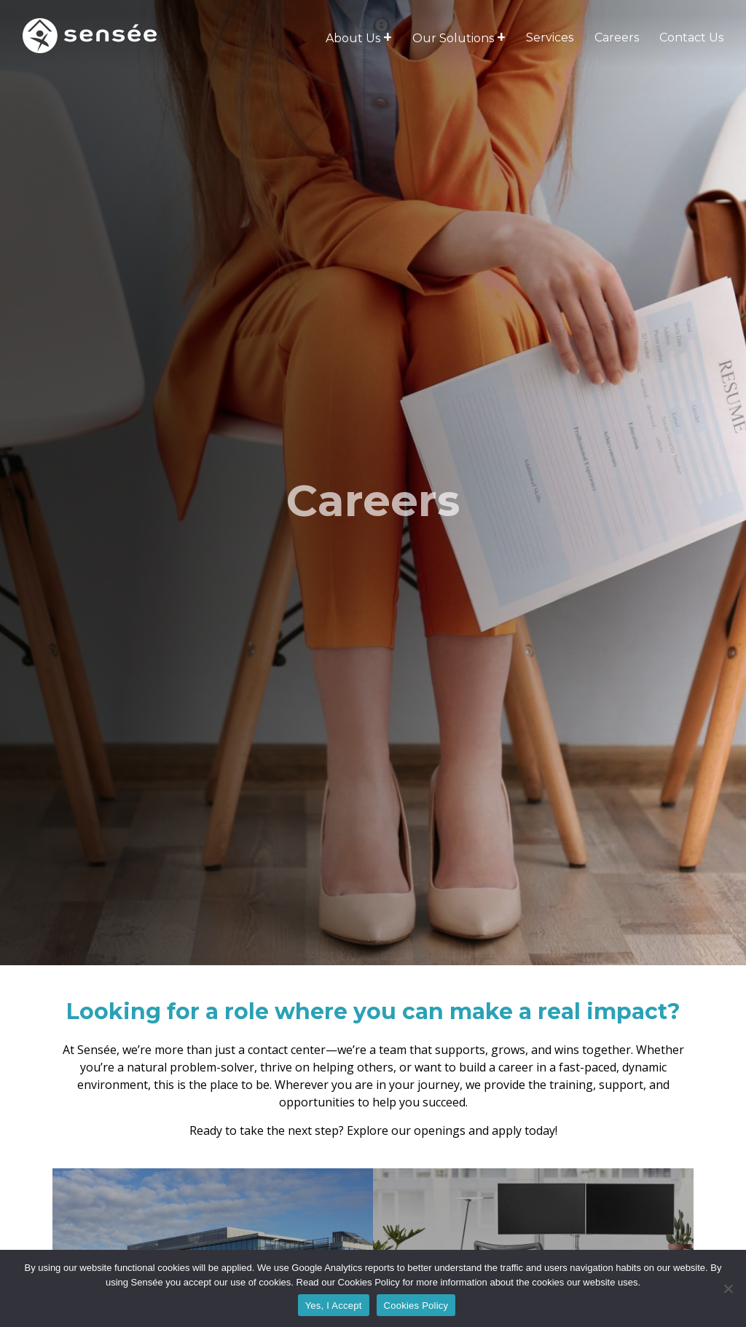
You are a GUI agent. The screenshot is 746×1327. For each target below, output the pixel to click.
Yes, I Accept (333, 1305)
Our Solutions (453, 38)
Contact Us (691, 37)
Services (549, 37)
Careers (616, 37)
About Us (353, 38)
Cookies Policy (416, 1305)
